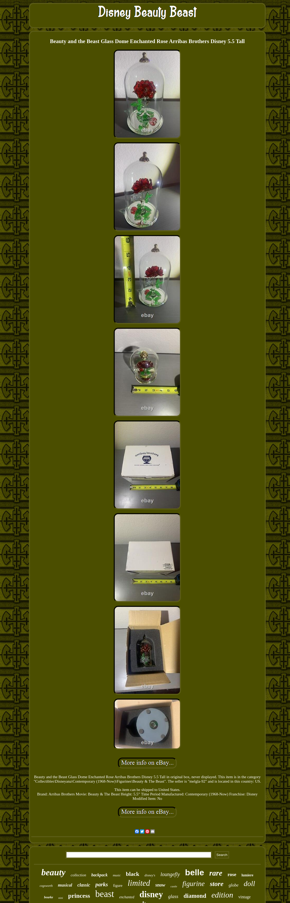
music (116, 875)
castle (174, 886)
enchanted (126, 897)
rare (215, 873)
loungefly (170, 874)
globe (234, 885)
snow (160, 885)
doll (249, 883)
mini (60, 897)
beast (104, 894)
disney (151, 894)
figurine (193, 884)
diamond (195, 896)
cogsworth (46, 886)
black (132, 874)
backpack (99, 875)
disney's (149, 875)
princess (79, 895)
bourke (48, 897)
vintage (244, 897)
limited (139, 883)
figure (118, 885)
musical (65, 885)
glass (173, 896)
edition (222, 894)
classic (83, 885)
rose (231, 874)
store (216, 884)
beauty (53, 872)
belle (194, 872)
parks (101, 884)
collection (78, 875)
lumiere (247, 875)
